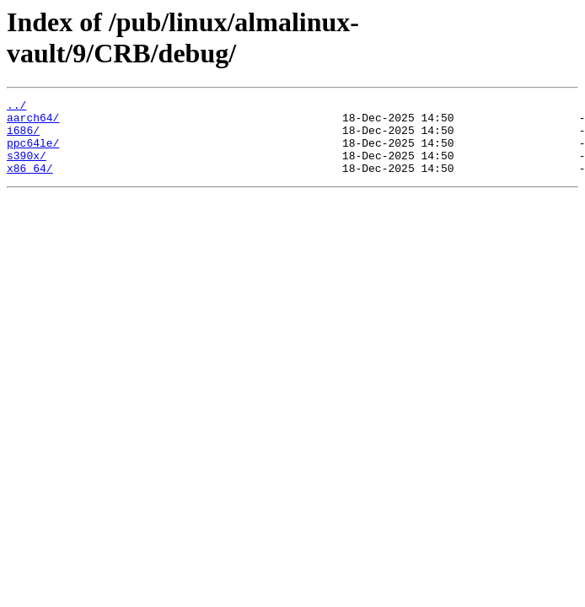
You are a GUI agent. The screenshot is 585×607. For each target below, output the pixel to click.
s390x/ (26, 167)
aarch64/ (33, 122)
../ (16, 107)
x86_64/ (30, 183)
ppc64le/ (33, 152)
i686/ (23, 137)
